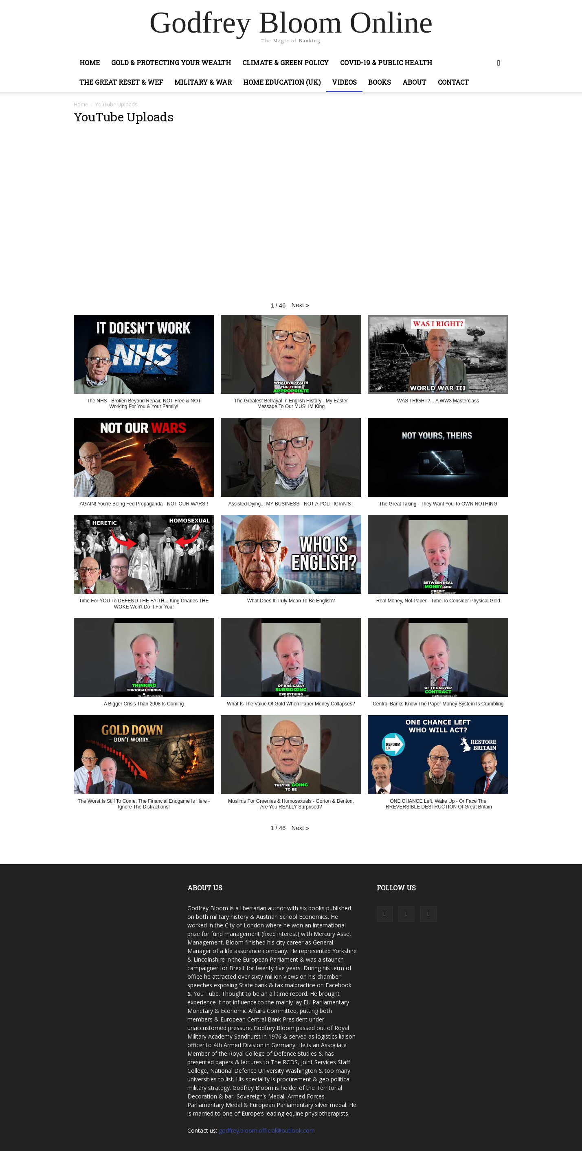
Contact (453, 82)
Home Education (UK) (282, 82)
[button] (499, 63)
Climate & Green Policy (285, 62)
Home (89, 62)
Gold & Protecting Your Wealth (171, 62)
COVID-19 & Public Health (386, 62)
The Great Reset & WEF (121, 82)
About (414, 82)
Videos (344, 82)
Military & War (203, 82)
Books (379, 82)
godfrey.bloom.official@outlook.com (267, 1130)
